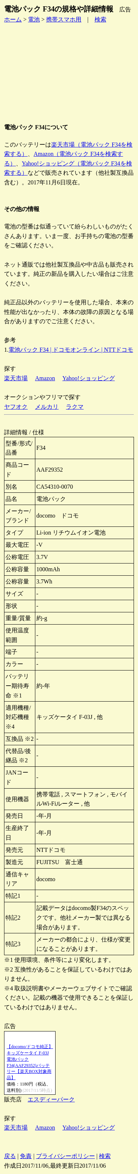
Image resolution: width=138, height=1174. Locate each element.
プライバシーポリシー (65, 1156)
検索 (100, 19)
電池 (34, 19)
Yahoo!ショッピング (88, 378)
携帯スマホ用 (63, 19)
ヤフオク (16, 407)
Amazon (45, 378)
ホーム (13, 19)
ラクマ (75, 407)
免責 (26, 1156)
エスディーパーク (51, 1099)
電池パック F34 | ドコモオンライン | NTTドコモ (70, 350)
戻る (10, 1156)
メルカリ (47, 407)
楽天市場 (16, 378)
